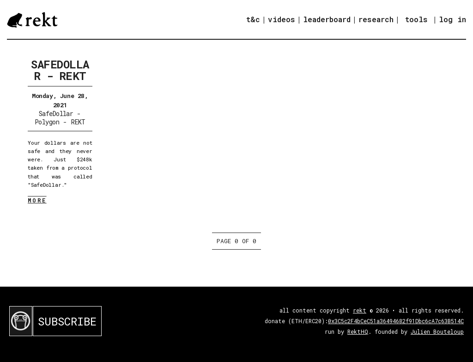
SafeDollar (56, 113)
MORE (37, 200)
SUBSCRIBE (67, 321)
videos (281, 19)
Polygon (47, 121)
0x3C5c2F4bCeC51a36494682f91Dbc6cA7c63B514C (396, 321)
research (376, 19)
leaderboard (327, 19)
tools (416, 19)
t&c (253, 19)
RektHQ (357, 331)
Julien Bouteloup (437, 331)
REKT (78, 121)
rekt (359, 310)
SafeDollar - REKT (60, 70)
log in (452, 19)
